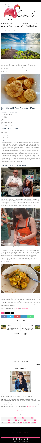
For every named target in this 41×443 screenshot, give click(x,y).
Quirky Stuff (21, 420)
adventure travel (15, 422)
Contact (23, 1)
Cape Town (19, 417)
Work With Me (17, 1)
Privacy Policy (26, 432)
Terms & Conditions (16, 432)
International (5, 420)
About (6, 1)
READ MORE (20, 410)
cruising (25, 422)
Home (2, 1)
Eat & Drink (28, 417)
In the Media (11, 1)
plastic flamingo (31, 406)
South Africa (30, 420)
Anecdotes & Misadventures (7, 417)
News (13, 420)
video (32, 422)
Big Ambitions (24, 308)
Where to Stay (5, 422)
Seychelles (16, 308)
